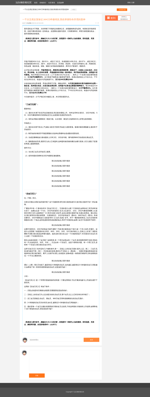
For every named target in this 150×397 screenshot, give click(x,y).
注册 (132, 2)
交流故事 (60, 3)
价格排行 (43, 3)
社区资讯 (51, 3)
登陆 (128, 2)
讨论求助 (28, 23)
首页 (36, 3)
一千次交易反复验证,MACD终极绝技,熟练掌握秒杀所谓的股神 (46, 9)
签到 (113, 18)
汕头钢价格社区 (24, 2)
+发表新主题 (122, 9)
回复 (36, 375)
